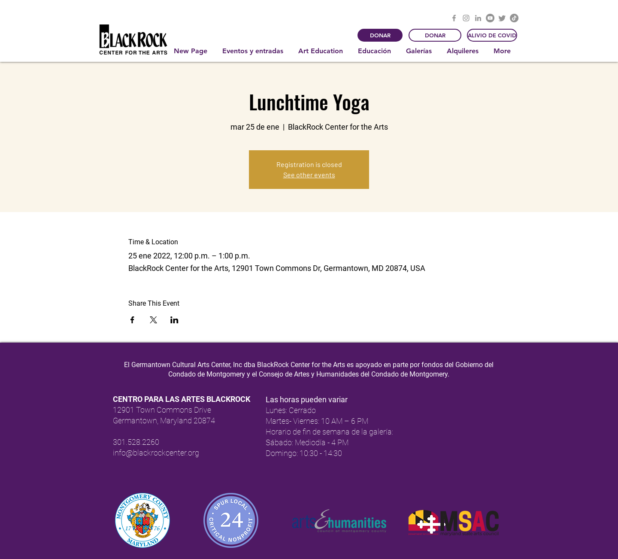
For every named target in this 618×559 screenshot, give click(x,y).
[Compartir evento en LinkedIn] (174, 319)
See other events (309, 174)
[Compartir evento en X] (153, 319)
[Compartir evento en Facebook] (132, 319)
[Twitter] (502, 18)
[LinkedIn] (478, 18)
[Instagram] (466, 18)
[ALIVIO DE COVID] (492, 35)
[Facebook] (454, 18)
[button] (254, 51)
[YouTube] (490, 18)
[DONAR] (380, 35)
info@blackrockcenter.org (156, 452)
